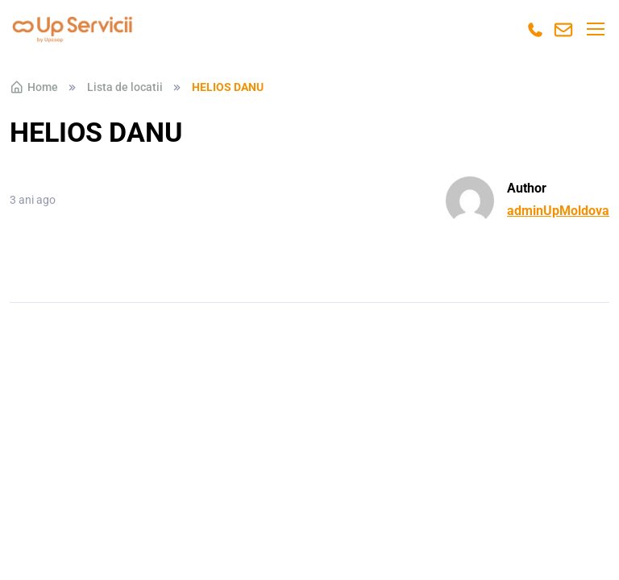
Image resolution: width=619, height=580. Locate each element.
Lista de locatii (125, 87)
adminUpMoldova (558, 210)
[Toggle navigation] (595, 29)
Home (34, 87)
